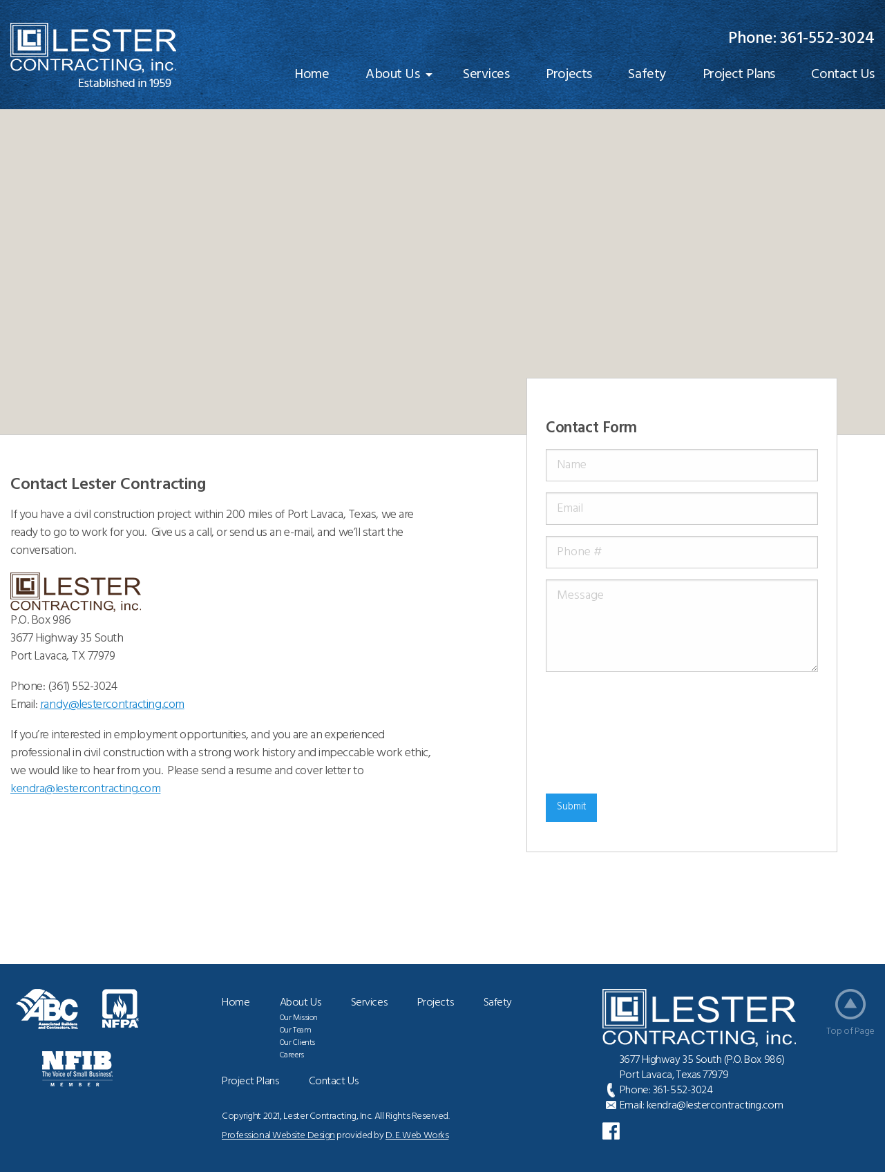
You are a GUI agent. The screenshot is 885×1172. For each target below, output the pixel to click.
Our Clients (297, 1043)
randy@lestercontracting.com (112, 705)
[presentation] (602, 732)
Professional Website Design (278, 1136)
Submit (572, 807)
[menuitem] (311, 74)
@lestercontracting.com (85, 789)
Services (486, 75)
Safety (646, 75)
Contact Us (334, 1082)
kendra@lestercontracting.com (715, 1106)
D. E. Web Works (417, 1136)
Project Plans (739, 75)
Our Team (295, 1030)
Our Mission (299, 1018)
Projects (568, 75)
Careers (292, 1055)
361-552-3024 (827, 39)
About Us (392, 75)
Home (311, 75)
